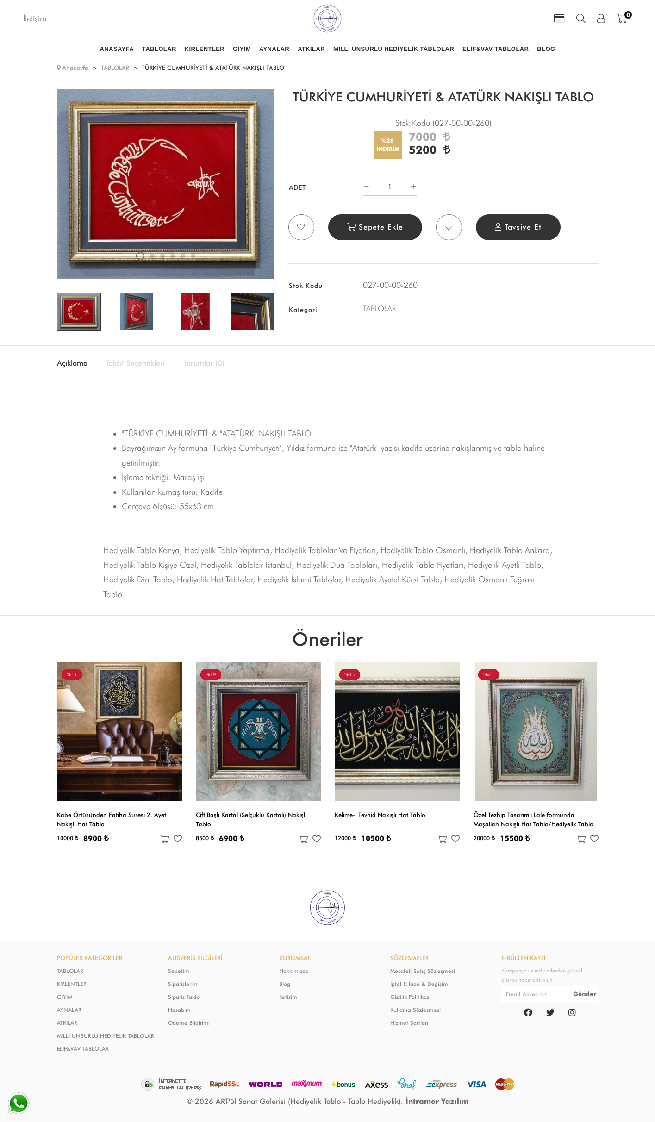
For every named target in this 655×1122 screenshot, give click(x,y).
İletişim (34, 18)
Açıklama (72, 363)
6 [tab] (193, 256)
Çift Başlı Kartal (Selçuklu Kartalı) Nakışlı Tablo (251, 819)
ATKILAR (67, 1022)
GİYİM (64, 996)
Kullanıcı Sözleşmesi (415, 1009)
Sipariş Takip (184, 996)
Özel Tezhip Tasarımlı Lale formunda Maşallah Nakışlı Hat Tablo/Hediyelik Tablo (533, 819)
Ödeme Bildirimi (189, 1022)
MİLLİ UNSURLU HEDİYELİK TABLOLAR (105, 1035)
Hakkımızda (294, 970)
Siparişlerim (183, 983)
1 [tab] (140, 256)
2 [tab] (152, 256)
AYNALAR (69, 1009)
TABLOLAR (115, 67)
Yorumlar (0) (204, 363)
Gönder (584, 993)
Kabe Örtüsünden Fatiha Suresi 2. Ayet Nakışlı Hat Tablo (111, 819)
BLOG (546, 48)
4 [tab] (172, 256)
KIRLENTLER (72, 983)
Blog (284, 983)
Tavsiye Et (518, 227)
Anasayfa (75, 67)
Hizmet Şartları (409, 1022)
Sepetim (178, 970)
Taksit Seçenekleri (135, 363)
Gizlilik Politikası (410, 996)
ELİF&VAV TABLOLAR (83, 1048)
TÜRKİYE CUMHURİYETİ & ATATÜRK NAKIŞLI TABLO (213, 67)
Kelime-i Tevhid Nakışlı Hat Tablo (380, 814)
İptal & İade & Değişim (419, 983)
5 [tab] (183, 256)
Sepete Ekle (375, 227)
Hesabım (179, 1009)
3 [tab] (162, 256)
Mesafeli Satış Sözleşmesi (422, 970)
